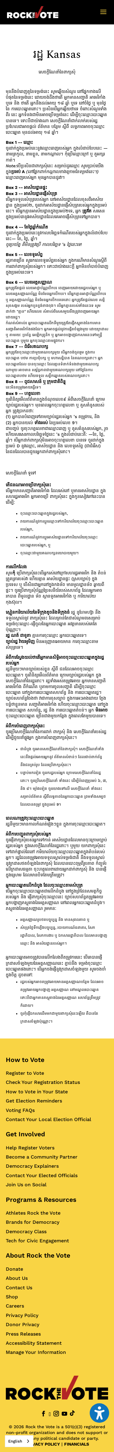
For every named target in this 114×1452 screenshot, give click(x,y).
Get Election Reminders (34, 1101)
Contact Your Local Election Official (48, 1119)
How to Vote (25, 1059)
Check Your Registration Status (43, 1082)
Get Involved (25, 1134)
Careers (15, 1306)
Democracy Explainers (32, 1166)
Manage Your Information (36, 1352)
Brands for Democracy (32, 1222)
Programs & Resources (41, 1199)
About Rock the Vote (38, 1255)
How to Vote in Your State (37, 1092)
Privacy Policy (22, 1315)
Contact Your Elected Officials (42, 1175)
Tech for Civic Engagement (37, 1241)
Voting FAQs (20, 1110)
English (15, 1441)
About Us (17, 1278)
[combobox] (19, 1441)
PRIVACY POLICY (42, 1444)
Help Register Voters (30, 1148)
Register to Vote (25, 1073)
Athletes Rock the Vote (33, 1213)
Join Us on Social (26, 1185)
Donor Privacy (22, 1324)
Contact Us (19, 1287)
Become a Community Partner (42, 1157)
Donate (14, 1269)
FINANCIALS (76, 1444)
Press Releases (23, 1334)
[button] (103, 15)
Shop (12, 1297)
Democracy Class (26, 1231)
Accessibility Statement (34, 1343)
